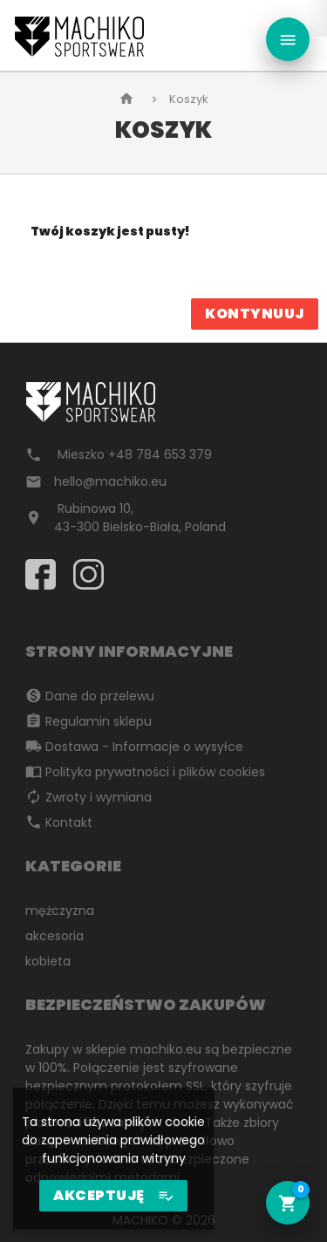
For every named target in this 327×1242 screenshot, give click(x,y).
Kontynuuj (254, 314)
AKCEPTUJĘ (113, 1195)
